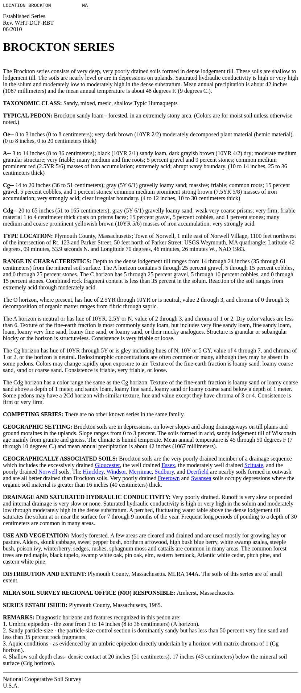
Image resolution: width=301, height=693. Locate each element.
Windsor (116, 473)
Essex (168, 466)
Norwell (47, 473)
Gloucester (107, 466)
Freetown (169, 479)
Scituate (253, 466)
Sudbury (164, 473)
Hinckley (93, 473)
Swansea (201, 479)
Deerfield (198, 473)
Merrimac (140, 473)
